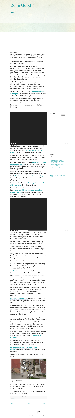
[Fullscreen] (67, 143)
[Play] (11, 143)
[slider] (41, 230)
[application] (28, 128)
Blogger (46, 415)
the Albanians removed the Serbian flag (29, 176)
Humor (63, 175)
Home (12, 12)
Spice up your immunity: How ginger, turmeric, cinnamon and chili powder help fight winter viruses (57, 161)
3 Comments (18, 396)
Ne (64, 175)
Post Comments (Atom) (18, 405)
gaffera (39, 415)
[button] (39, 128)
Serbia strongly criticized (19, 298)
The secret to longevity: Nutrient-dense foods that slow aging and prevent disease (57, 165)
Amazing (51, 175)
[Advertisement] (37, 24)
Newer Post (12, 403)
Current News (56, 175)
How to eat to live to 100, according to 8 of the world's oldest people (57, 170)
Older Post (44, 403)
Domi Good (20, 5)
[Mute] (65, 143)
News (14, 398)
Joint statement (16, 271)
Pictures (54, 176)
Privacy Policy (41, 412)
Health (60, 175)
